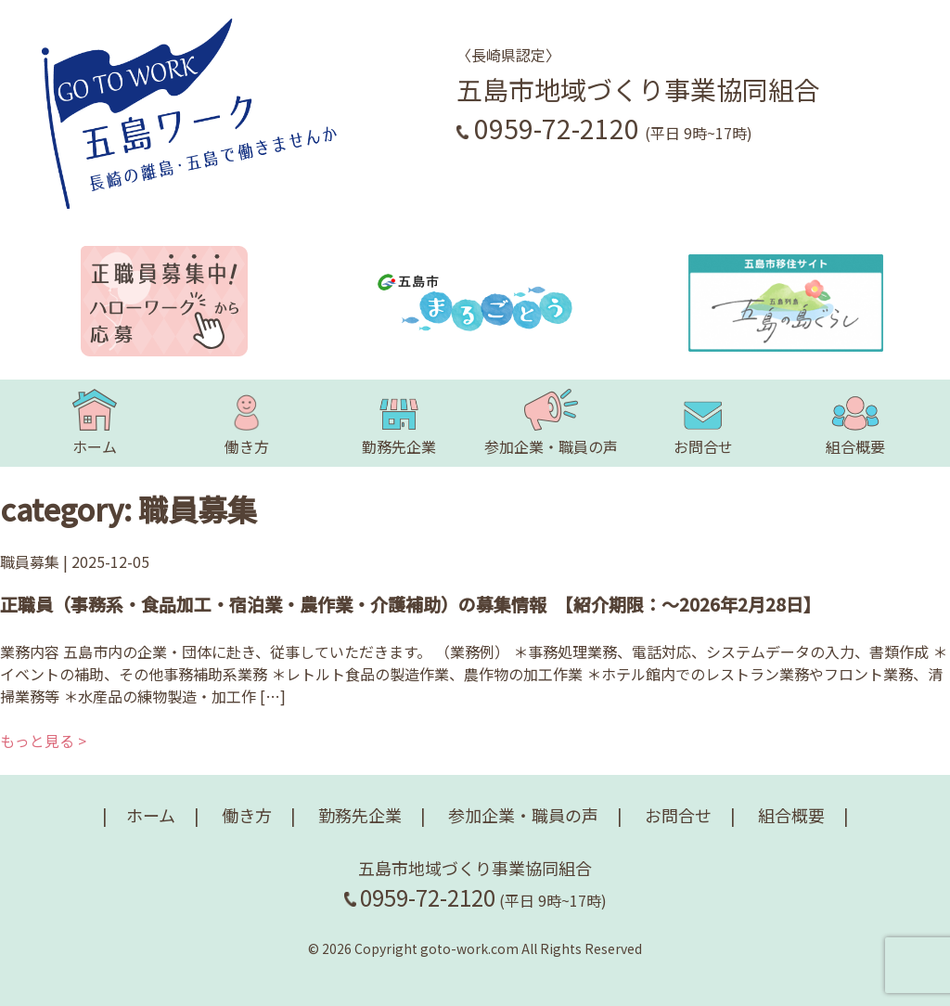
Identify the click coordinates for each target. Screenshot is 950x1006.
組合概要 (855, 423)
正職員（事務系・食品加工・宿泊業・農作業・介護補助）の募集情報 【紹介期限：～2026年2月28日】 (410, 603)
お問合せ (703, 423)
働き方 (247, 423)
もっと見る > (43, 740)
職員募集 (29, 561)
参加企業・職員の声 (551, 423)
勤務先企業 (399, 423)
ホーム (94, 423)
